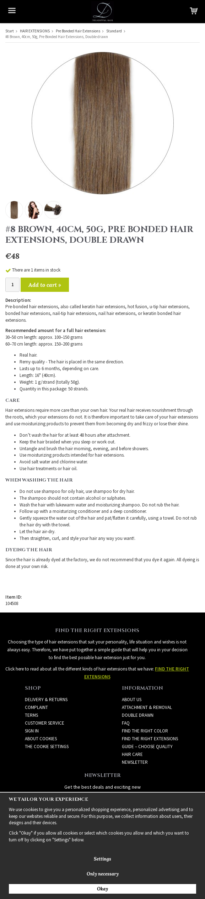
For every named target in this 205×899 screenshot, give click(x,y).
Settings (102, 859)
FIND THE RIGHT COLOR (145, 731)
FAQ (126, 723)
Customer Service (44, 723)
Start (9, 30)
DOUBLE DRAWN (137, 715)
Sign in (32, 731)
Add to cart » (44, 284)
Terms (31, 715)
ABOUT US (131, 699)
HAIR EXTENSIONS (35, 30)
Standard (114, 30)
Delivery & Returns (46, 699)
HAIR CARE (132, 754)
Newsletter (135, 762)
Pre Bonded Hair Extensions (78, 30)
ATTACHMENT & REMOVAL (147, 707)
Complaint (36, 707)
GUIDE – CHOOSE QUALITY (147, 746)
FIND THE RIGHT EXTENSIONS (150, 739)
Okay (102, 889)
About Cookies (41, 739)
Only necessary (103, 874)
